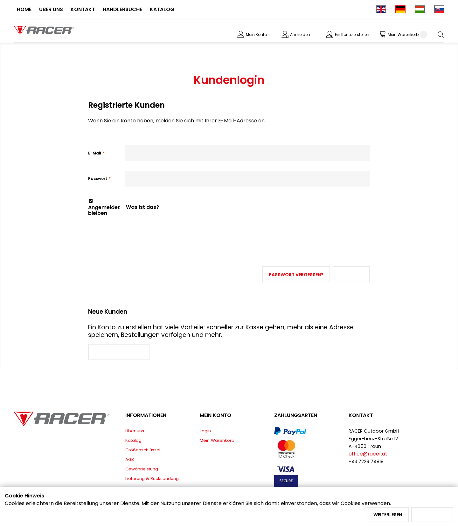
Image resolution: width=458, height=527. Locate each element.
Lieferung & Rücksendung (152, 479)
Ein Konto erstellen (352, 34)
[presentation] (136, 230)
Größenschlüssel (142, 450)
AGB (129, 459)
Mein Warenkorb (217, 440)
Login (205, 431)
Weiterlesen (387, 514)
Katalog (133, 440)
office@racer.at (368, 453)
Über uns (134, 431)
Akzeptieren (432, 514)
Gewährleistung (141, 469)
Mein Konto (256, 34)
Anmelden (300, 34)
